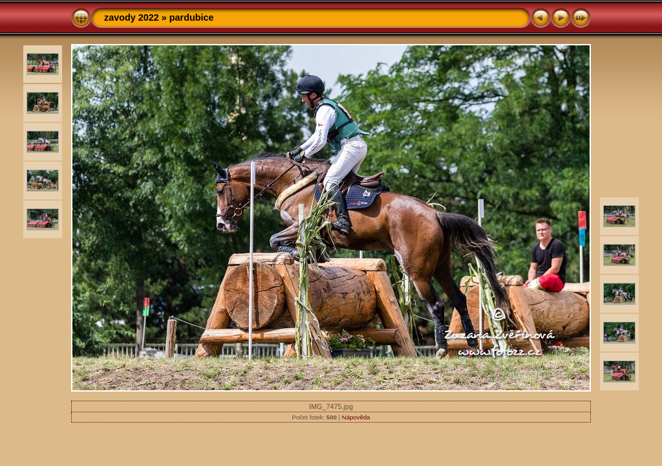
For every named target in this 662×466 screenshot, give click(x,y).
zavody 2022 (131, 17)
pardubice (191, 17)
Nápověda (356, 417)
